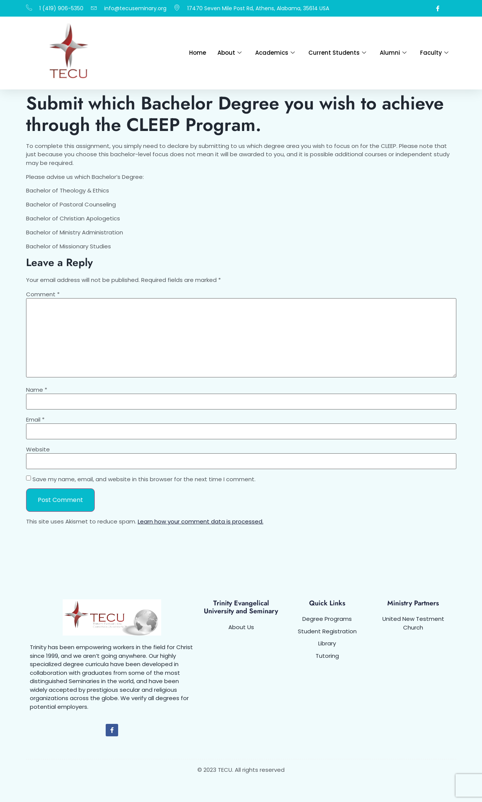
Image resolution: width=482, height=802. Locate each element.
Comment (43, 294)
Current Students (337, 53)
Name (36, 390)
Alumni (393, 53)
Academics (275, 53)
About (229, 53)
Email (35, 419)
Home (197, 53)
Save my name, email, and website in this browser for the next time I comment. (144, 479)
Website (38, 449)
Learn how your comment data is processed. (200, 521)
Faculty (434, 53)
